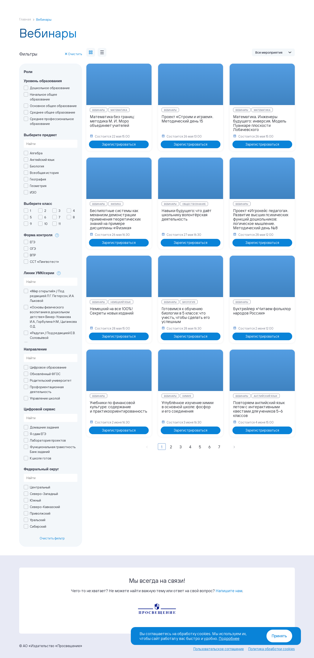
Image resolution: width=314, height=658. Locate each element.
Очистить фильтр (52, 538)
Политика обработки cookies (271, 649)
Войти (262, 4)
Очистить (73, 54)
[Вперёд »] (234, 446)
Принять (279, 635)
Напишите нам (229, 590)
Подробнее (229, 638)
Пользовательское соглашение (218, 649)
